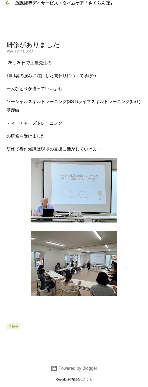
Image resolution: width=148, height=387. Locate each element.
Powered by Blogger (74, 368)
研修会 (13, 326)
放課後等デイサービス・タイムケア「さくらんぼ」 (64, 3)
